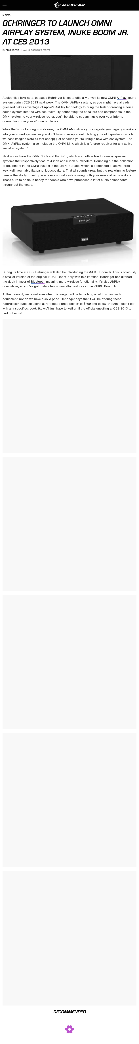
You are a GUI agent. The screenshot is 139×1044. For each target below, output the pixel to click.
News (6, 15)
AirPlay (122, 98)
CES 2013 (31, 102)
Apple (48, 107)
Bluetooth (38, 282)
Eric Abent (12, 50)
